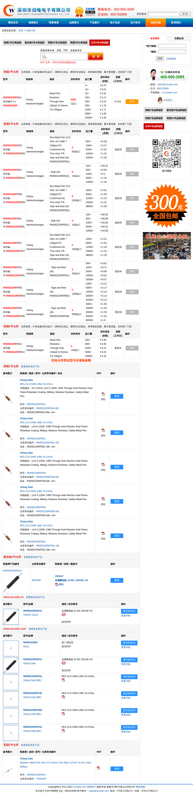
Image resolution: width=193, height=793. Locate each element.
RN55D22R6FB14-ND (47, 408)
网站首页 (13, 22)
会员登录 (154, 38)
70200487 (41, 778)
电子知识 (115, 22)
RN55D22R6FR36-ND (47, 477)
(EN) (59, 584)
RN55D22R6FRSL (36, 541)
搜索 (116, 396)
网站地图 (140, 787)
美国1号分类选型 (12, 42)
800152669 (163, 88)
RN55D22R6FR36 (36, 473)
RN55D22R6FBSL (36, 438)
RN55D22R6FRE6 (36, 507)
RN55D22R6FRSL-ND (47, 545)
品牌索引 (74, 22)
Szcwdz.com (79, 787)
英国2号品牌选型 (154, 118)
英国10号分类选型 (57, 42)
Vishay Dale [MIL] (32, 680)
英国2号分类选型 (79, 42)
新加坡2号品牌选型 (176, 110)
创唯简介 (33, 22)
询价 (132, 149)
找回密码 (171, 58)
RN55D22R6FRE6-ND (47, 511)
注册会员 (179, 38)
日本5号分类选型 (99, 42)
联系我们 (176, 22)
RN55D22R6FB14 (36, 404)
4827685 (36, 580)
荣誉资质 (54, 22)
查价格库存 (129, 611)
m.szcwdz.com (169, 92)
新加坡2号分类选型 (35, 42)
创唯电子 (91, 787)
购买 (132, 101)
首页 (21, 30)
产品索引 (95, 22)
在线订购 (156, 22)
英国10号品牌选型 (176, 118)
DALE (26, 646)
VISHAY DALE (30, 615)
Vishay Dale (29, 663)
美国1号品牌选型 (154, 110)
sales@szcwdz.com (167, 84)
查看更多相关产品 (30, 366)
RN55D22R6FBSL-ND (47, 442)
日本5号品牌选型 (154, 126)
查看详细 (125, 615)
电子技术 (135, 22)
